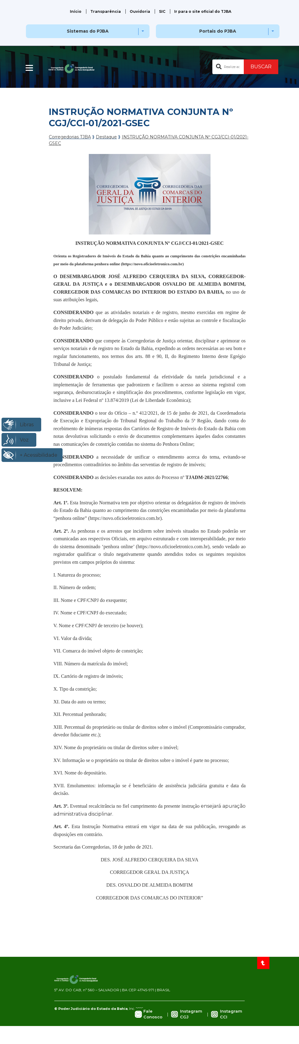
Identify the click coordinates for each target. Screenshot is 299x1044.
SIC (162, 11)
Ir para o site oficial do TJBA (202, 11)
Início (75, 11)
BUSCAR (261, 67)
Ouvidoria (140, 11)
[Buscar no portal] (228, 66)
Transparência (105, 11)
